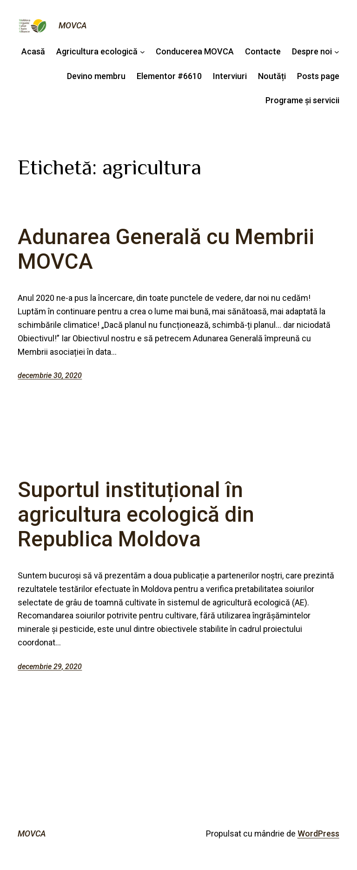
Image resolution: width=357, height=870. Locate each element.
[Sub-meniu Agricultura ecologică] (142, 51)
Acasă (33, 51)
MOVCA (73, 25)
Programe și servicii (302, 100)
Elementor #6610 (169, 76)
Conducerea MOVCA (195, 51)
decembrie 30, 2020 (50, 375)
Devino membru (96, 76)
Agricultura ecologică (97, 51)
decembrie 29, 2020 (50, 666)
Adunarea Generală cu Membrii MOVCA (166, 249)
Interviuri (230, 76)
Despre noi (312, 51)
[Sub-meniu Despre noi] (336, 51)
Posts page (318, 76)
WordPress (318, 833)
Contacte (263, 51)
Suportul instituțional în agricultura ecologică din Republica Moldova (136, 514)
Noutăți (272, 76)
